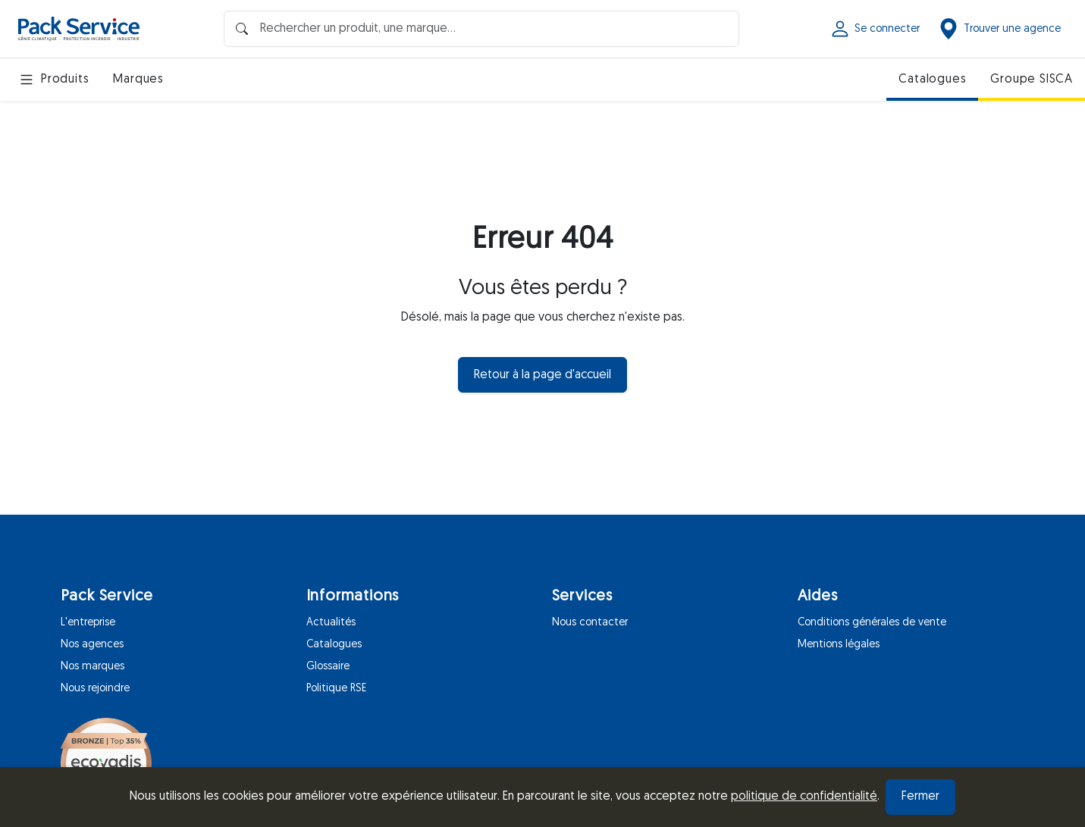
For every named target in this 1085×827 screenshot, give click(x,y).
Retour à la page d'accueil (542, 375)
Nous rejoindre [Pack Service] (95, 688)
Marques (138, 80)
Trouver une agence (999, 28)
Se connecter (874, 28)
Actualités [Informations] (331, 622)
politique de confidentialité (804, 797)
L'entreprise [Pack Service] (88, 622)
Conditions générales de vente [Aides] (872, 622)
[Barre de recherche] (481, 28)
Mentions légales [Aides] (839, 644)
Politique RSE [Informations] (336, 688)
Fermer (920, 797)
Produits (53, 79)
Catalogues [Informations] (334, 644)
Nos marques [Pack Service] (92, 666)
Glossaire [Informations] (328, 666)
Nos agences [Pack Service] (92, 644)
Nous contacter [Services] (590, 622)
